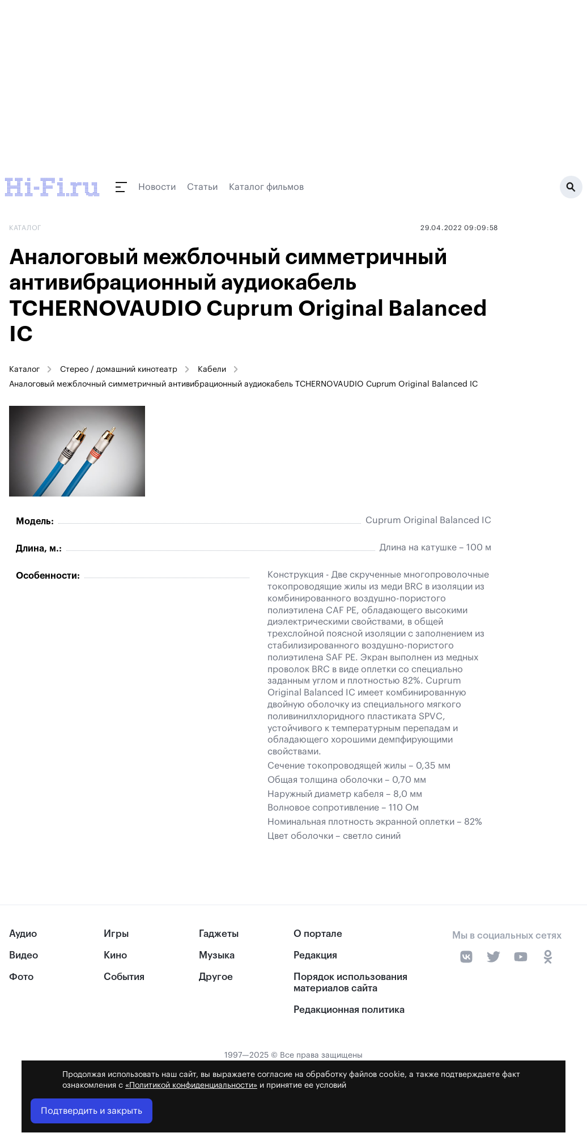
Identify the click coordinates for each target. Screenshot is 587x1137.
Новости (157, 187)
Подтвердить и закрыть (91, 1110)
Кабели (212, 370)
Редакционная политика (349, 1010)
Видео (23, 955)
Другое (216, 977)
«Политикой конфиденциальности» (191, 1085)
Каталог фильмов (266, 187)
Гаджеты (219, 934)
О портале (318, 934)
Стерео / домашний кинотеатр (118, 370)
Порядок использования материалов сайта (350, 982)
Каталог (24, 370)
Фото (21, 977)
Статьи (202, 187)
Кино (115, 955)
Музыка (217, 955)
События (124, 977)
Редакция (315, 955)
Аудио (23, 934)
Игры (116, 934)
